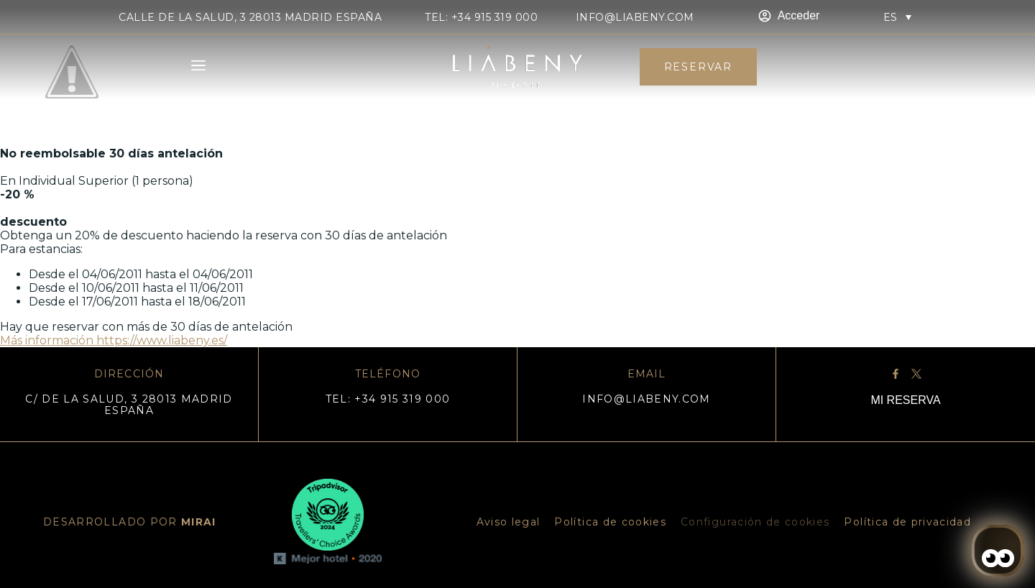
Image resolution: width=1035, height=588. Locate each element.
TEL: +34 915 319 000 (481, 17)
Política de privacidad (907, 521)
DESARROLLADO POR (129, 521)
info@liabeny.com (635, 17)
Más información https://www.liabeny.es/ (113, 340)
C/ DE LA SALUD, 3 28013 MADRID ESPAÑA (129, 404)
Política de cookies (610, 521)
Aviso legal (508, 521)
